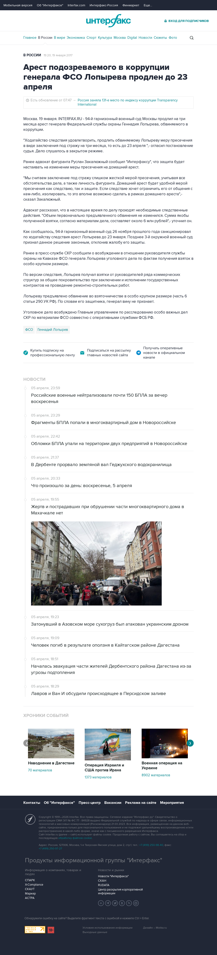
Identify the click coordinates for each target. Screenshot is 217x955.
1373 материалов (98, 777)
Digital (132, 38)
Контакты (31, 802)
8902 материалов (156, 775)
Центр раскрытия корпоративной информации (120, 891)
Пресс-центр (90, 802)
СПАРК (30, 880)
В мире (59, 38)
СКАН (102, 881)
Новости (145, 38)
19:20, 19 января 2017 (58, 55)
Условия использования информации (108, 928)
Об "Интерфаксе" (50, 5)
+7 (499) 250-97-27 (50, 848)
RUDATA (103, 885)
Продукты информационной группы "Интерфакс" (93, 860)
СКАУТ (30, 889)
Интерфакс (108, 21)
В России (45, 38)
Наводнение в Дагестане (51, 763)
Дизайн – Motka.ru (155, 928)
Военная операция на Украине (162, 765)
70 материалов (40, 770)
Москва (120, 38)
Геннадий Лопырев (53, 330)
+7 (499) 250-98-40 (151, 845)
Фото (173, 38)
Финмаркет (130, 5)
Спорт (91, 38)
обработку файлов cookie (75, 838)
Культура (105, 38)
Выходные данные (95, 932)
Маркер (30, 893)
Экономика (76, 38)
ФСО (29, 330)
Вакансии (112, 802)
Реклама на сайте (140, 802)
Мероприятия (172, 802)
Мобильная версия (18, 5)
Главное (29, 38)
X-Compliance (34, 885)
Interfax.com (76, 5)
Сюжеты (160, 38)
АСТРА (30, 898)
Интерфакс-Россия (104, 5)
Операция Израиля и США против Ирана (104, 768)
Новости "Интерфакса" (113, 876)
